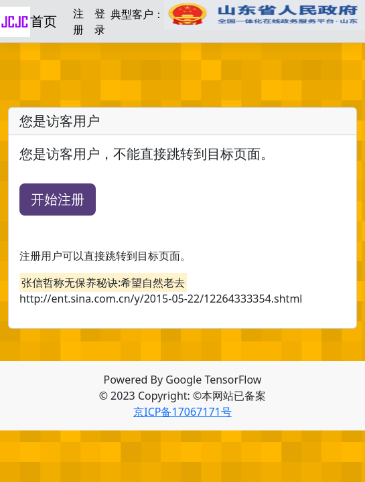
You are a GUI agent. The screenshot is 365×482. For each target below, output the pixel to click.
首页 (43, 21)
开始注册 (57, 199)
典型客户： (238, 15)
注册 (78, 21)
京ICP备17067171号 (182, 411)
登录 (99, 21)
